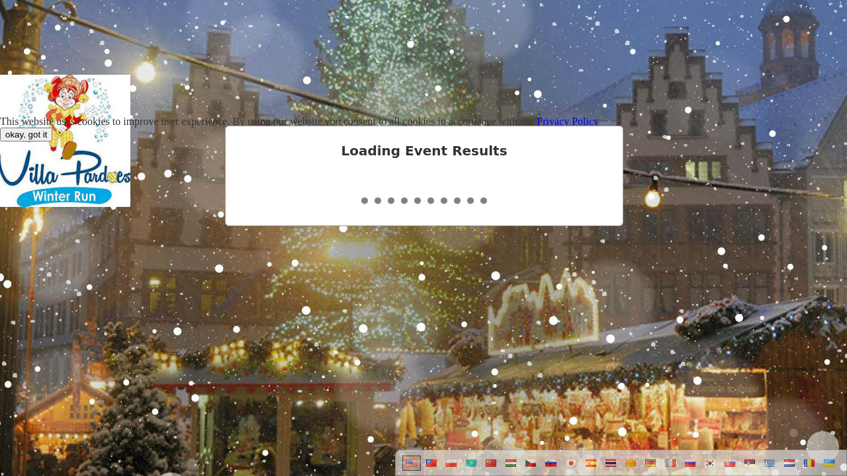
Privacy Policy (568, 121)
